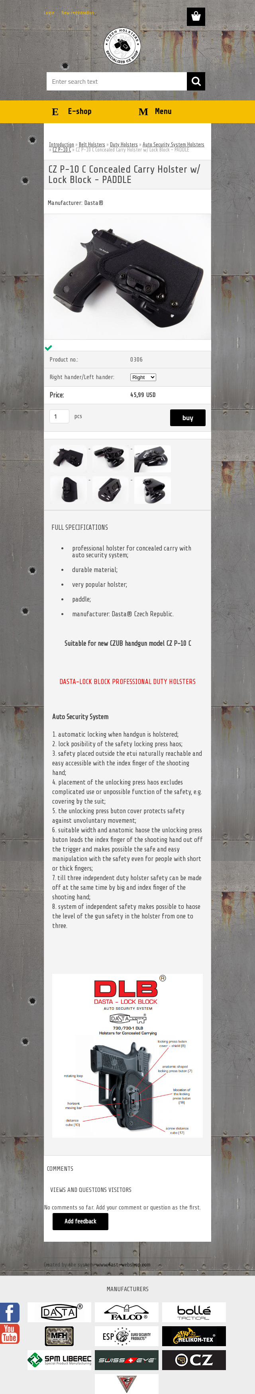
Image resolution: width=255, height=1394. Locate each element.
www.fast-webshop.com (123, 1265)
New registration (77, 13)
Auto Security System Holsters (173, 144)
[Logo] (122, 46)
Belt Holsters (92, 144)
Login (49, 13)
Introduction (61, 144)
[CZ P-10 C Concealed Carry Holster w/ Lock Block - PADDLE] (127, 217)
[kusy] (59, 416)
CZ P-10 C (62, 150)
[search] (196, 81)
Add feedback (80, 1221)
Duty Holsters (124, 144)
